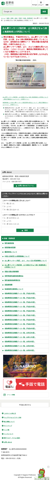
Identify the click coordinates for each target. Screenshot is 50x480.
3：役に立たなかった (11, 209)
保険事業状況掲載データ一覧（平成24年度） (20, 302)
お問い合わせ (8, 442)
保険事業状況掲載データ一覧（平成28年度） (20, 320)
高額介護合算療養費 (12, 271)
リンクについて (8, 434)
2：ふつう (7, 206)
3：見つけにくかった (11, 224)
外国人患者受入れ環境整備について (17, 256)
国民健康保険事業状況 (12, 280)
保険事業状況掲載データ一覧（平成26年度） (20, 311)
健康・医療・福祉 (12, 18)
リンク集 (6, 430)
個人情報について (9, 421)
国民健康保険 (9, 243)
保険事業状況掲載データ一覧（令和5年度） (20, 350)
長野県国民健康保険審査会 (14, 276)
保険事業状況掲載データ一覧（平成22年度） (20, 298)
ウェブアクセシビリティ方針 (12, 417)
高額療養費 (8, 285)
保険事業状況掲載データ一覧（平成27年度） (20, 315)
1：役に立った (9, 203)
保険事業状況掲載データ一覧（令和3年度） (20, 341)
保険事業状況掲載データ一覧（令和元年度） (20, 333)
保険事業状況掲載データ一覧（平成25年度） (20, 306)
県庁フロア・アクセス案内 (12, 438)
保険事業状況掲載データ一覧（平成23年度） (20, 293)
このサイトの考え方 (10, 413)
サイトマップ (8, 426)
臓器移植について (11, 252)
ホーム (3, 18)
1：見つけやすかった (11, 218)
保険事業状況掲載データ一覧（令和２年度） (20, 337)
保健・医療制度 (28, 18)
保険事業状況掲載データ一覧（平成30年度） (20, 328)
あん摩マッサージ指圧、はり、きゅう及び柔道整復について (26, 260)
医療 (20, 18)
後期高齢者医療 (10, 247)
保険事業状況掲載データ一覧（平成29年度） (20, 324)
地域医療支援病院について (14, 289)
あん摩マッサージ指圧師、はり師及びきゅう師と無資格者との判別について (26, 266)
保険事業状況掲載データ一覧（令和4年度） (20, 346)
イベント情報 (11, 395)
